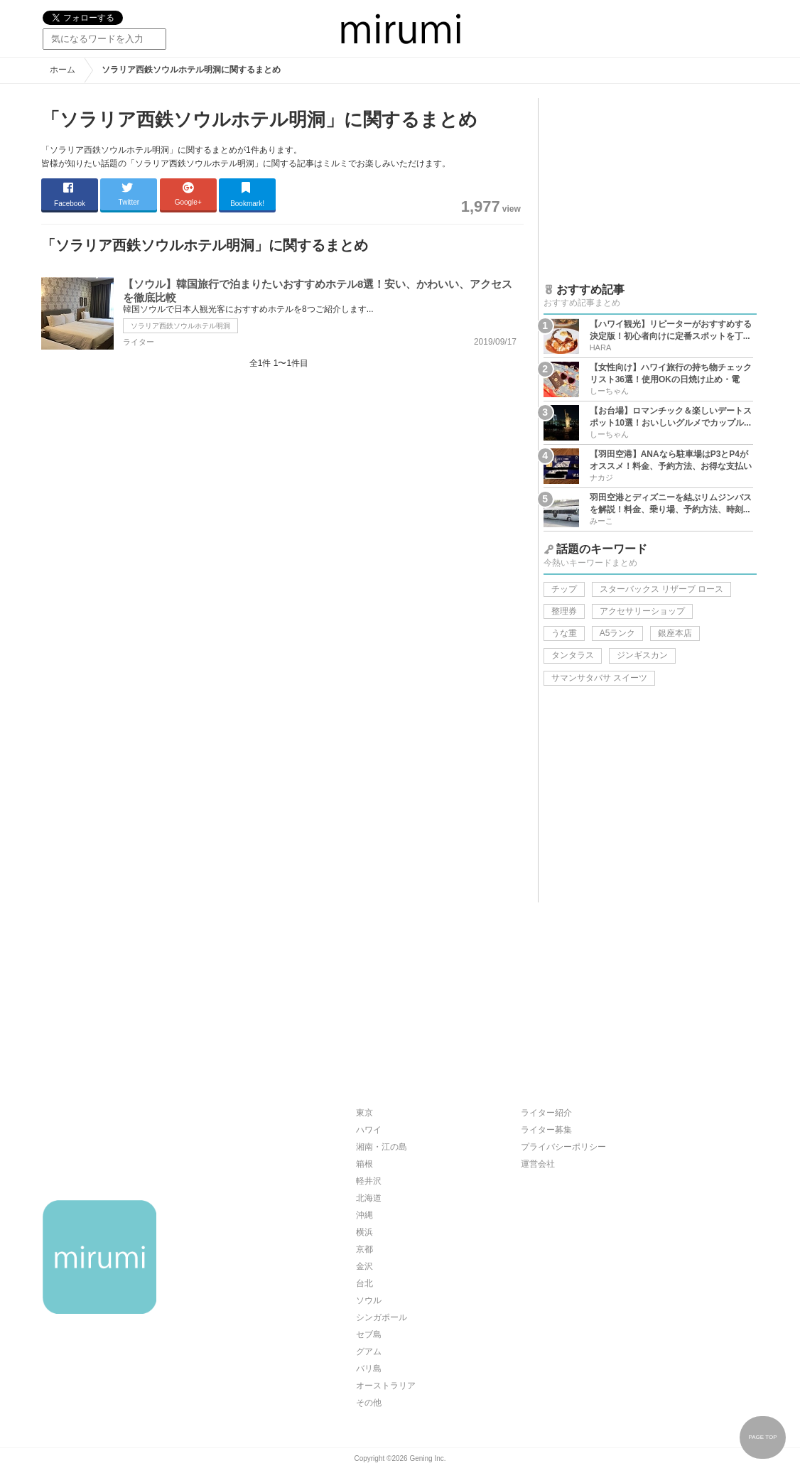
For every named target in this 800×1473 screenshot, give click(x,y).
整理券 (564, 611)
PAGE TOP (762, 1437)
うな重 (564, 633)
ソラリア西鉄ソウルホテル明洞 (180, 326)
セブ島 (369, 1334)
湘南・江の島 (381, 1147)
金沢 (364, 1266)
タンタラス (572, 655)
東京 (364, 1113)
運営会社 (538, 1164)
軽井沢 (369, 1181)
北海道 (369, 1198)
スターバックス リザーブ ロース (662, 589)
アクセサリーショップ (642, 611)
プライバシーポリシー (563, 1147)
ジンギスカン (642, 655)
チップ (564, 589)
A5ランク (618, 633)
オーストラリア (386, 1386)
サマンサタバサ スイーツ (599, 678)
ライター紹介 (546, 1113)
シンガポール (381, 1317)
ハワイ (369, 1130)
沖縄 (364, 1215)
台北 (364, 1283)
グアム (369, 1351)
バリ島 (369, 1369)
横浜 (364, 1232)
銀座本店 (675, 633)
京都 (364, 1249)
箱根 (364, 1164)
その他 (369, 1403)
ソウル (369, 1300)
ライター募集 (546, 1130)
